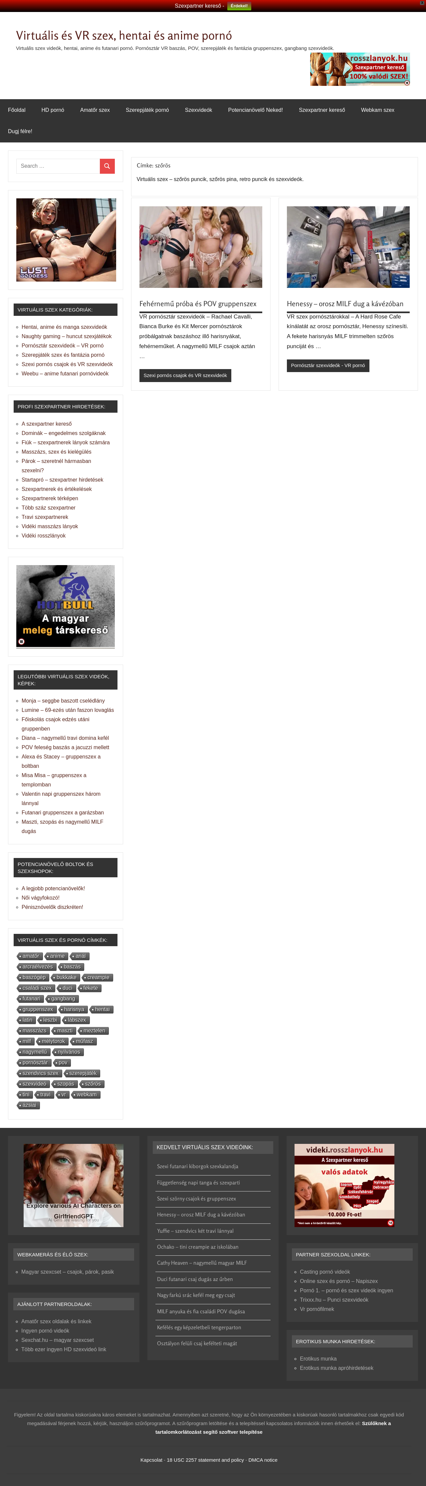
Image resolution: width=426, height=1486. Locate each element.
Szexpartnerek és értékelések (57, 489)
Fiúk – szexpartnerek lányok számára (66, 442)
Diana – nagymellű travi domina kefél (65, 738)
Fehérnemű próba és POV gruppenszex (199, 303)
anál (81, 956)
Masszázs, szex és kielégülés (57, 452)
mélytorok (53, 1041)
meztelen (94, 1030)
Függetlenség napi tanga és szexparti (198, 1182)
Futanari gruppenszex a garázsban (63, 812)
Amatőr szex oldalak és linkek (56, 1321)
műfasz (84, 1041)
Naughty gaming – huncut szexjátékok (66, 336)
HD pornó (52, 110)
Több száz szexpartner (49, 508)
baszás (72, 966)
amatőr (31, 956)
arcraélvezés (38, 966)
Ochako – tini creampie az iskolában (198, 1246)
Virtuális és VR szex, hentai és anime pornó (136, 35)
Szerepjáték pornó (147, 110)
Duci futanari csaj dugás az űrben (195, 1279)
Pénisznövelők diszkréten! (52, 907)
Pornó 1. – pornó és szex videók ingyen (346, 1290)
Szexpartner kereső (322, 110)
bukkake (67, 977)
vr (64, 1094)
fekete (91, 988)
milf (27, 1041)
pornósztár (35, 1062)
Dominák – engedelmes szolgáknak (64, 433)
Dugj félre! (20, 131)
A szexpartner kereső (47, 424)
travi (45, 1094)
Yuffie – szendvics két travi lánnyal (195, 1230)
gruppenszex (38, 1009)
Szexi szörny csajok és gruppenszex (196, 1198)
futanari (31, 998)
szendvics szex (41, 1073)
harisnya (74, 1009)
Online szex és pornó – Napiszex (339, 1281)
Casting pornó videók (325, 1272)
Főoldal (16, 110)
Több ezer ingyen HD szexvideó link (63, 1349)
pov (63, 1062)
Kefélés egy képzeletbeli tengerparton (199, 1327)
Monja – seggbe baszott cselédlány (63, 701)
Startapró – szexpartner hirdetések (62, 480)
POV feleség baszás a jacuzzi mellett (65, 747)
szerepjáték (83, 1073)
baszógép (34, 977)
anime (57, 956)
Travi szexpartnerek (45, 517)
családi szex (37, 988)
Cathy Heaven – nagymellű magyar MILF (202, 1262)
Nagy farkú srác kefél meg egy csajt (196, 1295)
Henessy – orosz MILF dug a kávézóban (347, 303)
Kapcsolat (151, 1460)
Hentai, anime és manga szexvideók (64, 327)
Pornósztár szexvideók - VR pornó (329, 365)
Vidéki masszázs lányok (50, 526)
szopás (65, 1084)
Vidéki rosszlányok (44, 535)
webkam (87, 1094)
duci (67, 988)
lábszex (77, 1020)
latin (27, 1020)
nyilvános (69, 1052)
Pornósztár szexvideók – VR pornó (63, 345)
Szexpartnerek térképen (50, 498)
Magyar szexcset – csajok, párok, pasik (67, 1272)
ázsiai (29, 1105)
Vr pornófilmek (317, 1309)
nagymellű (35, 1052)
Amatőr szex (95, 110)
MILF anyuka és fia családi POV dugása (201, 1311)
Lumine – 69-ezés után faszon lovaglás (68, 710)
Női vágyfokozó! (41, 898)
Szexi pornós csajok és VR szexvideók (186, 375)
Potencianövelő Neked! (255, 110)
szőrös (93, 1084)
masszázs (34, 1030)
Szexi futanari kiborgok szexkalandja (197, 1166)
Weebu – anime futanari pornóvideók (65, 373)
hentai (102, 1009)
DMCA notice (263, 1460)
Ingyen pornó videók (45, 1331)
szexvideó (34, 1084)
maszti (65, 1030)
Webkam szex (377, 110)
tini (26, 1094)
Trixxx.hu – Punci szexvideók (334, 1300)
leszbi (50, 1020)
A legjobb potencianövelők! (53, 888)
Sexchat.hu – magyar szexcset (57, 1340)
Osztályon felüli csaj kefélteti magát (197, 1343)
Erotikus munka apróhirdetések (336, 1368)
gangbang (63, 998)
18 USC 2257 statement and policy (205, 1460)
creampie (98, 977)
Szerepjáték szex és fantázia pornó (63, 355)
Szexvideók (198, 110)
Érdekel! (239, 5)
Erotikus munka (318, 1359)
